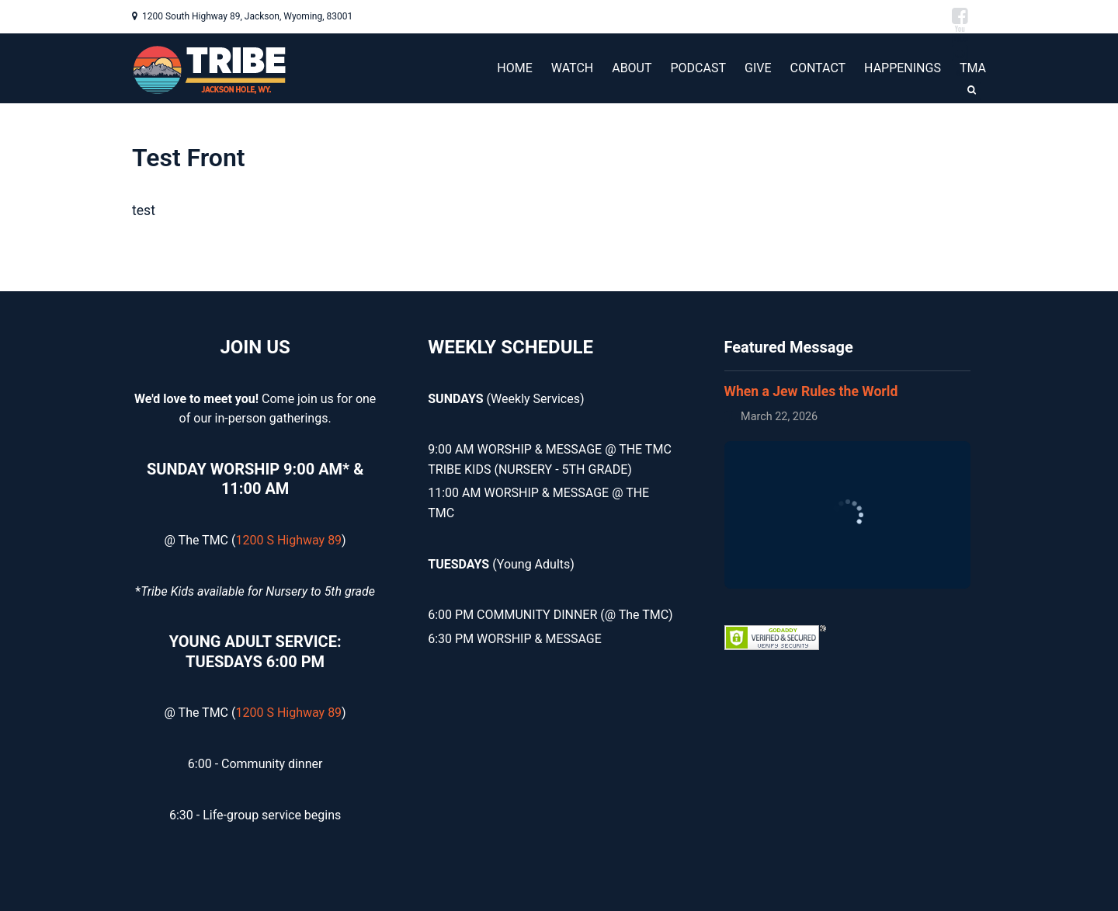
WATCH (572, 68)
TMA (973, 68)
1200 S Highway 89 (288, 540)
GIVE (758, 68)
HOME (514, 68)
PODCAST (699, 68)
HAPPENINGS (902, 68)
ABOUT (631, 68)
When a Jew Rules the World (811, 391)
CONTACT (817, 68)
